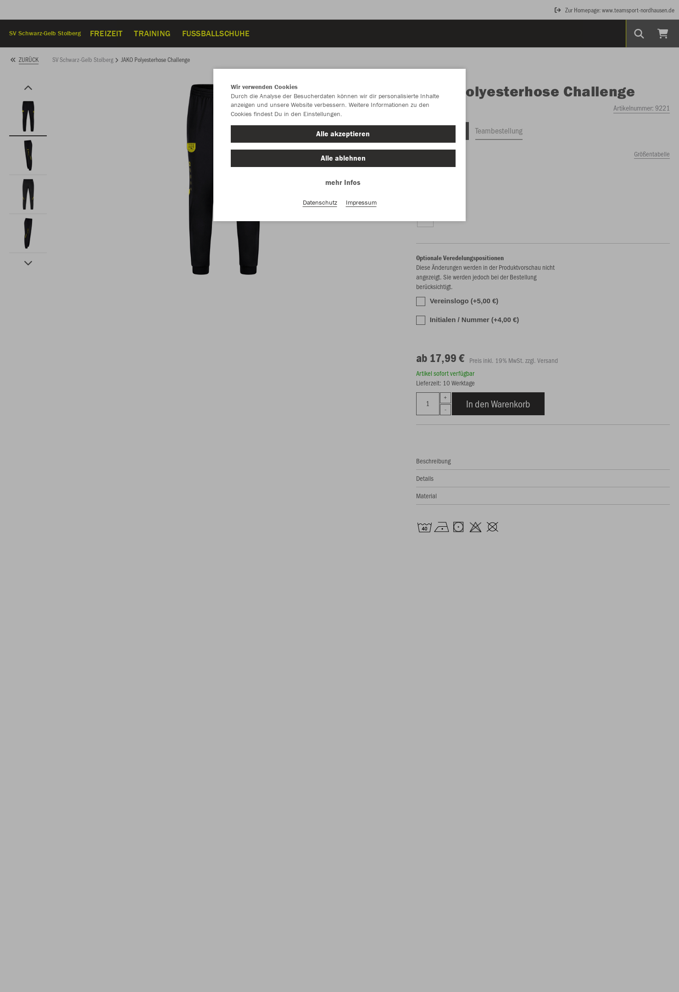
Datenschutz (320, 202)
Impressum (361, 202)
